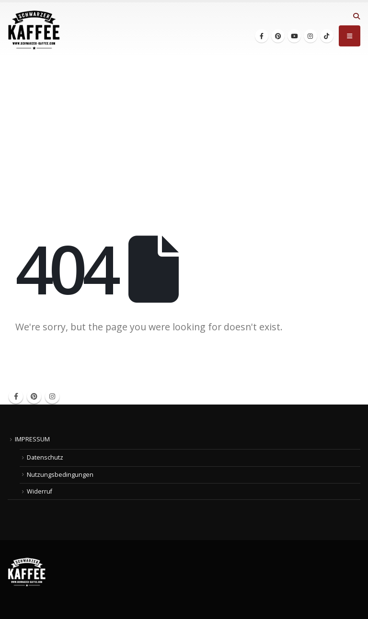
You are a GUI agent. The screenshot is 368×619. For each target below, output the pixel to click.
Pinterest (34, 396)
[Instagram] (310, 36)
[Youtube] (294, 36)
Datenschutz (45, 457)
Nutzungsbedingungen (60, 475)
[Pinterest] (278, 36)
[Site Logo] (34, 30)
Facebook (16, 396)
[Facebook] (261, 36)
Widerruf (39, 491)
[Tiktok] (327, 36)
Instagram (52, 396)
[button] (356, 16)
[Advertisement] (184, 130)
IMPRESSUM (32, 439)
